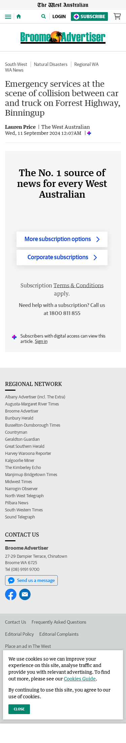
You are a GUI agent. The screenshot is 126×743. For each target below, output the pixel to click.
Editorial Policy (19, 634)
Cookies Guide (80, 678)
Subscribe (89, 16)
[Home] (19, 16)
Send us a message (31, 580)
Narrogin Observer (21, 488)
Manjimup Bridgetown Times (31, 474)
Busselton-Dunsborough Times (32, 425)
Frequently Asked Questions (59, 622)
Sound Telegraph (20, 516)
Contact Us (15, 622)
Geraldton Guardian (22, 439)
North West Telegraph (24, 495)
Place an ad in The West (28, 646)
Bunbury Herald (19, 418)
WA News (14, 70)
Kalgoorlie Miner (19, 460)
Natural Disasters (51, 64)
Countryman (16, 432)
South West (16, 64)
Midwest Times (18, 481)
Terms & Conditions (78, 285)
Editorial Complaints (59, 634)
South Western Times (24, 509)
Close (19, 709)
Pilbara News (16, 502)
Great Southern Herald (24, 446)
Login (59, 16)
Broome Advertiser (21, 411)
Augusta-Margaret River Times (32, 403)
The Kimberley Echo (23, 467)
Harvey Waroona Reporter (28, 453)
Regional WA (86, 64)
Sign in (41, 341)
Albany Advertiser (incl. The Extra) (35, 396)
